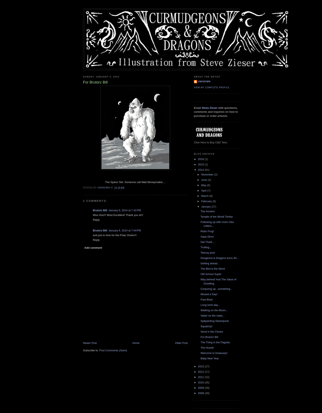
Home (136, 343)
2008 (201, 393)
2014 (201, 169)
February (207, 201)
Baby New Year (209, 358)
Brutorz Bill (100, 210)
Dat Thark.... (207, 242)
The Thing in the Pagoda (215, 342)
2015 (201, 164)
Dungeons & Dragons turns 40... (219, 258)
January (206, 206)
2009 (201, 387)
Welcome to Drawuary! (213, 353)
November (207, 174)
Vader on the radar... (212, 315)
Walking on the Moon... (214, 310)
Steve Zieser (209, 107)
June (204, 179)
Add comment (93, 247)
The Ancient (207, 211)
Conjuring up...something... (216, 288)
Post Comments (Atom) (113, 350)
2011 (201, 377)
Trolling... (205, 247)
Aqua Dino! (207, 236)
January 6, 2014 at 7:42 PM (124, 210)
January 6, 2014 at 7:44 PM (124, 230)
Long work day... (210, 304)
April (204, 190)
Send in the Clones (211, 331)
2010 (201, 382)
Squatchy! (206, 326)
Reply (96, 219)
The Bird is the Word (212, 268)
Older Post (181, 343)
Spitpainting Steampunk (214, 321)
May (204, 185)
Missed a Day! (208, 294)
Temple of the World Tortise (216, 216)
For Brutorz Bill (209, 337)
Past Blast (206, 299)
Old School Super (210, 274)
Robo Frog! (207, 231)
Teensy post (207, 252)
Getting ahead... (210, 263)
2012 (201, 371)
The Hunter (207, 347)
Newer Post (90, 343)
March (205, 195)
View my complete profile (211, 87)
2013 (201, 366)
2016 (201, 159)
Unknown (204, 81)
